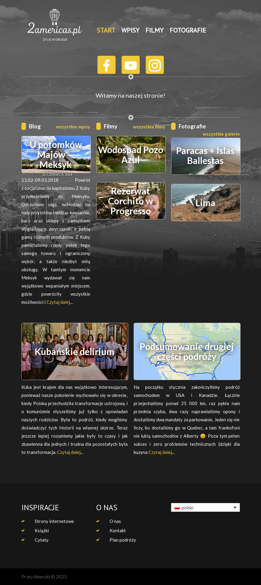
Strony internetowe (54, 521)
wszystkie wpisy (73, 126)
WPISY (130, 30)
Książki (42, 530)
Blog (35, 126)
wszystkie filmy (149, 126)
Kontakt (118, 530)
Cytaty (42, 540)
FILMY (154, 30)
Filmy (110, 126)
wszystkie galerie (221, 134)
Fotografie (192, 126)
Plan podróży (123, 540)
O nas (115, 521)
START (106, 30)
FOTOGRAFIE (188, 30)
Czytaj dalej (58, 302)
